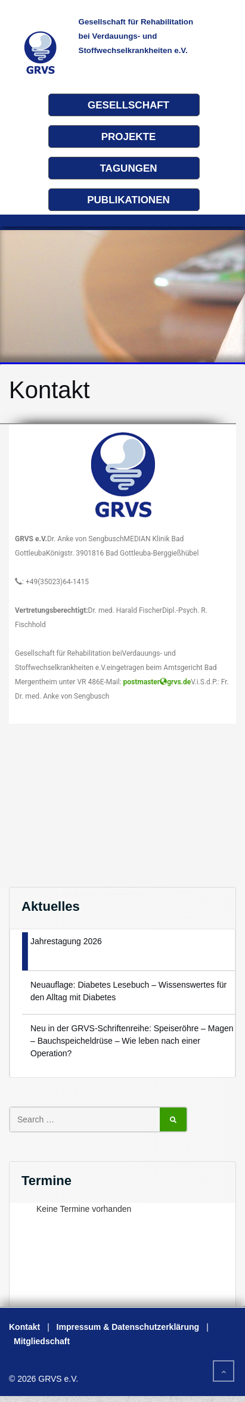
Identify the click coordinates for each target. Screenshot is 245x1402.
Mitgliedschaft (42, 1341)
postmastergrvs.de (157, 682)
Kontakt (24, 1327)
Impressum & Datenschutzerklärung (128, 1327)
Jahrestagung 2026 (66, 941)
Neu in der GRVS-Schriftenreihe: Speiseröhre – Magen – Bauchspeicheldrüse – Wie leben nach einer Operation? (132, 1040)
